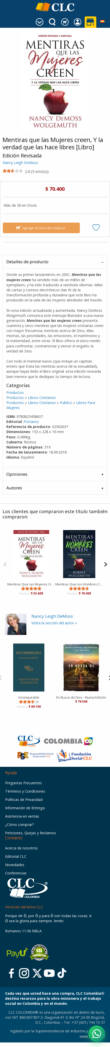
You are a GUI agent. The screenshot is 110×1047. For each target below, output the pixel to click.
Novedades (14, 864)
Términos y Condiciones (25, 791)
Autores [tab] (14, 488)
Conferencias (16, 873)
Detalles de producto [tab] (27, 262)
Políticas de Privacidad (24, 799)
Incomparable (29, 697)
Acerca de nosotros (21, 848)
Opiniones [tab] (16, 474)
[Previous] (5, 564)
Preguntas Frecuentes (23, 782)
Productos (15, 392)
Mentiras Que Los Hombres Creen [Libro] (79, 584)
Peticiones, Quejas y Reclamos (30, 832)
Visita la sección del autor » (54, 623)
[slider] (13, 171)
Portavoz (31, 421)
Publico (66, 402)
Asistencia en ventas (22, 816)
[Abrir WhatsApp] (96, 1034)
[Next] (105, 564)
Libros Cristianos (42, 397)
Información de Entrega (25, 807)
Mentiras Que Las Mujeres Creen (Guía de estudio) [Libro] (31, 584)
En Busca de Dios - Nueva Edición (81, 697)
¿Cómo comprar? (19, 824)
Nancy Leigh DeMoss (20, 162)
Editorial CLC (15, 856)
